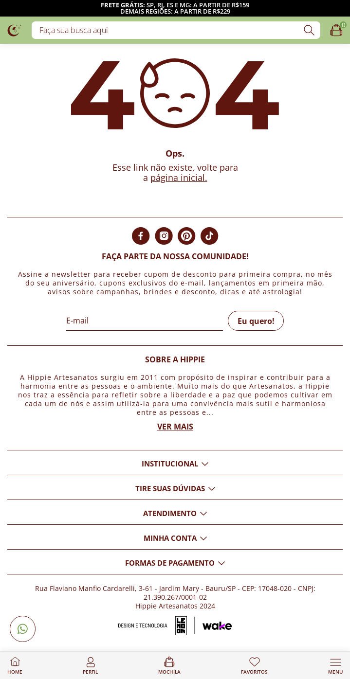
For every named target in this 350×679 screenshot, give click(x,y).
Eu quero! (256, 321)
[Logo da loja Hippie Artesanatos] (14, 29)
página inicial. (178, 177)
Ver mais (175, 426)
